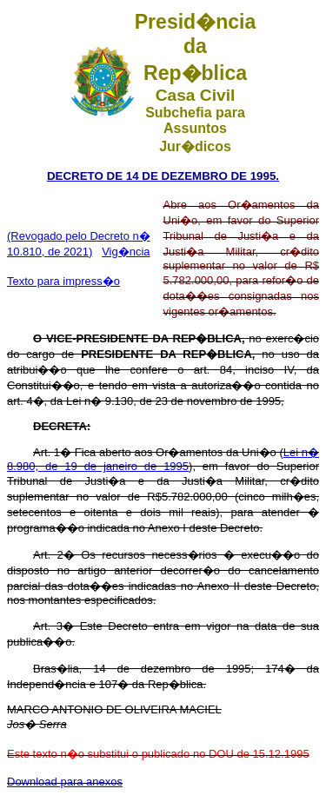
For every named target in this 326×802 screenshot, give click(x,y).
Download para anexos (65, 781)
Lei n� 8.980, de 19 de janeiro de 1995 (163, 459)
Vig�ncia (126, 251)
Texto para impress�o (63, 281)
